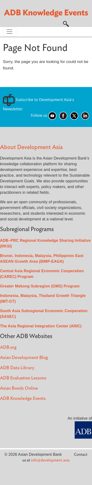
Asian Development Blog (24, 357)
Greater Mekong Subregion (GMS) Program (40, 286)
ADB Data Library (17, 368)
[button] (66, 23)
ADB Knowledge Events (23, 398)
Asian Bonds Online (19, 388)
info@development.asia (50, 460)
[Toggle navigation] (9, 31)
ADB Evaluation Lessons (23, 378)
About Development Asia (31, 147)
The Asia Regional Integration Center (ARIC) (41, 326)
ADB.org (8, 347)
